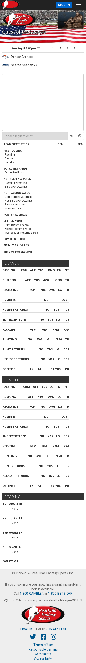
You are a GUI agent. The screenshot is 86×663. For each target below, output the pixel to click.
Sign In (64, 5)
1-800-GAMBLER (32, 593)
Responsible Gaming (43, 649)
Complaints (43, 654)
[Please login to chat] (35, 136)
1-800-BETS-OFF (60, 593)
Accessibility (43, 658)
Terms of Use (43, 645)
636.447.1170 (56, 629)
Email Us (26, 629)
